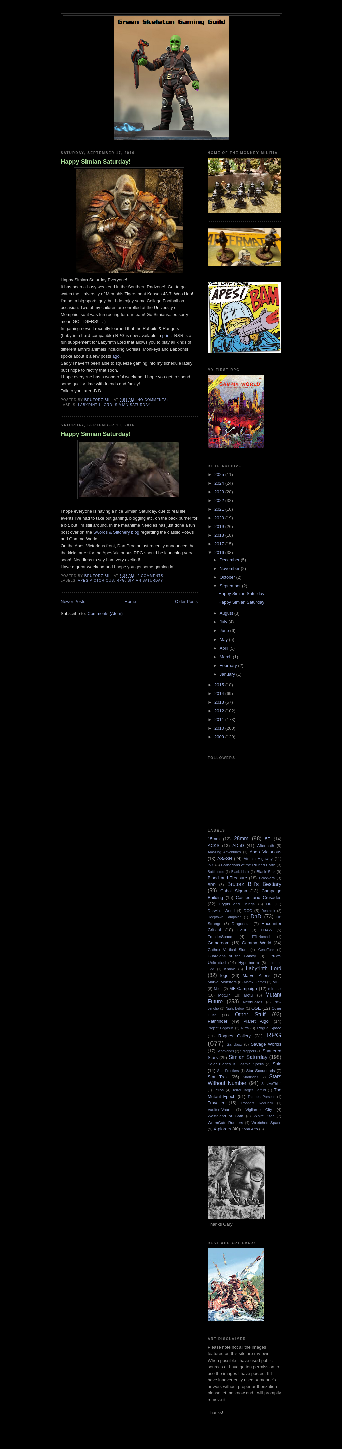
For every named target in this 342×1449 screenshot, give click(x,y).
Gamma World (256, 942)
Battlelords (216, 872)
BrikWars (267, 878)
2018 (219, 535)
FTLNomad (261, 937)
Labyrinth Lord (95, 405)
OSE (256, 1008)
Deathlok (268, 911)
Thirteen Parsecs (261, 1097)
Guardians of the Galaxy (232, 956)
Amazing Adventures (224, 852)
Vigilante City (258, 1109)
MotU (248, 995)
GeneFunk (266, 950)
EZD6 (242, 930)
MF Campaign (243, 988)
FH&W (266, 930)
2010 (219, 728)
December (230, 559)
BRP (212, 884)
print (166, 335)
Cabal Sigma (233, 890)
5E (267, 838)
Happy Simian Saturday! (96, 161)
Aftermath (265, 845)
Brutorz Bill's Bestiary (254, 884)
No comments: (153, 400)
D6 (268, 904)
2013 (219, 702)
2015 (219, 684)
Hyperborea (248, 962)
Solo (277, 1063)
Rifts (245, 1028)
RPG (121, 580)
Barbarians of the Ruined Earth (248, 865)
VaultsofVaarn (220, 1109)
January (228, 674)
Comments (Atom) (105, 613)
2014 (219, 693)
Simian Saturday (133, 405)
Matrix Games (255, 982)
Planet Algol (256, 1021)
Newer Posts (73, 601)
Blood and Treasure (227, 877)
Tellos (219, 1090)
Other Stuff (250, 1014)
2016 (219, 552)
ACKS (213, 845)
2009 (219, 736)
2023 (219, 491)
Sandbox (234, 1044)
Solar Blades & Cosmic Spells (236, 1064)
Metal (218, 989)
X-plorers (222, 1128)
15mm (214, 838)
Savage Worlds (266, 1044)
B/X (211, 865)
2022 (219, 500)
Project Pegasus (220, 1028)
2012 (219, 710)
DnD (256, 916)
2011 (219, 719)
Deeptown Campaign (224, 917)
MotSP (224, 995)
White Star (264, 1116)
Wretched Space (266, 1122)
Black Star (265, 871)
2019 (219, 526)
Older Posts (186, 601)
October (228, 577)
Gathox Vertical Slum (228, 949)
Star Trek (218, 1076)
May (224, 639)
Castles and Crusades (258, 897)
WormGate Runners (225, 1122)
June (225, 630)
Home (130, 601)
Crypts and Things (237, 904)
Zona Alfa (249, 1129)
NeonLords (252, 1002)
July (224, 621)
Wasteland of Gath (225, 1116)
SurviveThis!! (271, 1084)
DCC (248, 910)
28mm (241, 838)
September (231, 585)
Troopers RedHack (257, 1103)
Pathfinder (217, 1021)
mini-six (274, 988)
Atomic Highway (258, 858)
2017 (219, 543)
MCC (276, 982)
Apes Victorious (96, 580)
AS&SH (224, 858)
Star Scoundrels (260, 1070)
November (230, 568)
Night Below (235, 1008)
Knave (229, 969)
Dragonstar (241, 923)
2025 (219, 474)
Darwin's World (221, 910)
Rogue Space (269, 1028)
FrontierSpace (220, 936)
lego (224, 975)
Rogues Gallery (234, 1035)
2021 (219, 509)
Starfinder (250, 1077)
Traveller (216, 1102)
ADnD (238, 845)
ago (116, 356)
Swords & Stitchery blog (117, 532)
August (227, 613)
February (229, 665)
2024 (219, 483)
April (225, 648)
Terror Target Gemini (249, 1090)
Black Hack (240, 872)
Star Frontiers (228, 1071)
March (226, 656)
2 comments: (151, 576)
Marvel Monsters (222, 982)
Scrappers (248, 1051)
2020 (219, 517)
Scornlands (225, 1051)
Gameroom (218, 942)
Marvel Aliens (256, 975)
